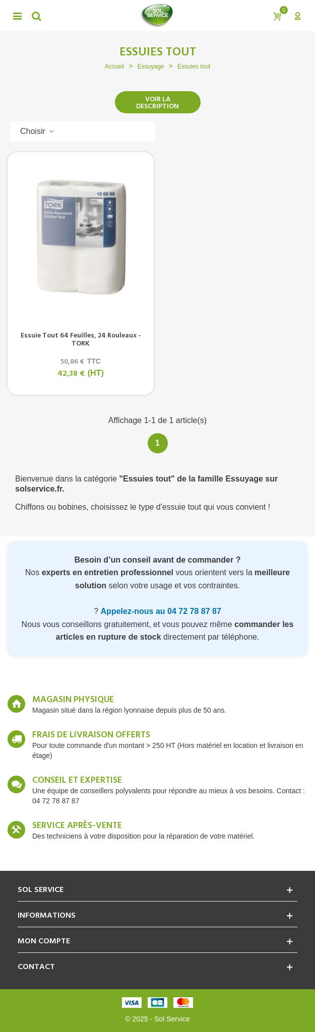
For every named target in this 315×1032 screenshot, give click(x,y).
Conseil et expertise (77, 781)
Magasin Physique (73, 700)
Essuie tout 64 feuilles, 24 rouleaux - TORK (81, 340)
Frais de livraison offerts (91, 735)
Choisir (37, 131)
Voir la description (157, 103)
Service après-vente (77, 826)
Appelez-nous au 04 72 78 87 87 (161, 611)
